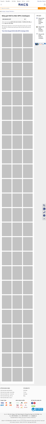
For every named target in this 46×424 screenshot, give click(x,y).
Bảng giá (18, 1)
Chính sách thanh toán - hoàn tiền (7, 394)
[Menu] (1, 4)
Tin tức (24, 392)
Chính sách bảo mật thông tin (6, 390)
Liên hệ (27, 1)
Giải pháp (25, 394)
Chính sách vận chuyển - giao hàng (7, 392)
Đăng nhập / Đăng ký (41, 1)
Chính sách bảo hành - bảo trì (6, 397)
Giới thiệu (14, 1)
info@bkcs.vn (34, 415)
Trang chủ (2, 1)
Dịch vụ (23, 1)
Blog (24, 395)
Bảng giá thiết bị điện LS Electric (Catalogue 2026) (41, 21)
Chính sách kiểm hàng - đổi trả (6, 395)
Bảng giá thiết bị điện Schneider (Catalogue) (41, 28)
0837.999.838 (15, 415)
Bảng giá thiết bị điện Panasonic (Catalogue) (41, 36)
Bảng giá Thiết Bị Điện (10, 11)
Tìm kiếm (42, 8)
